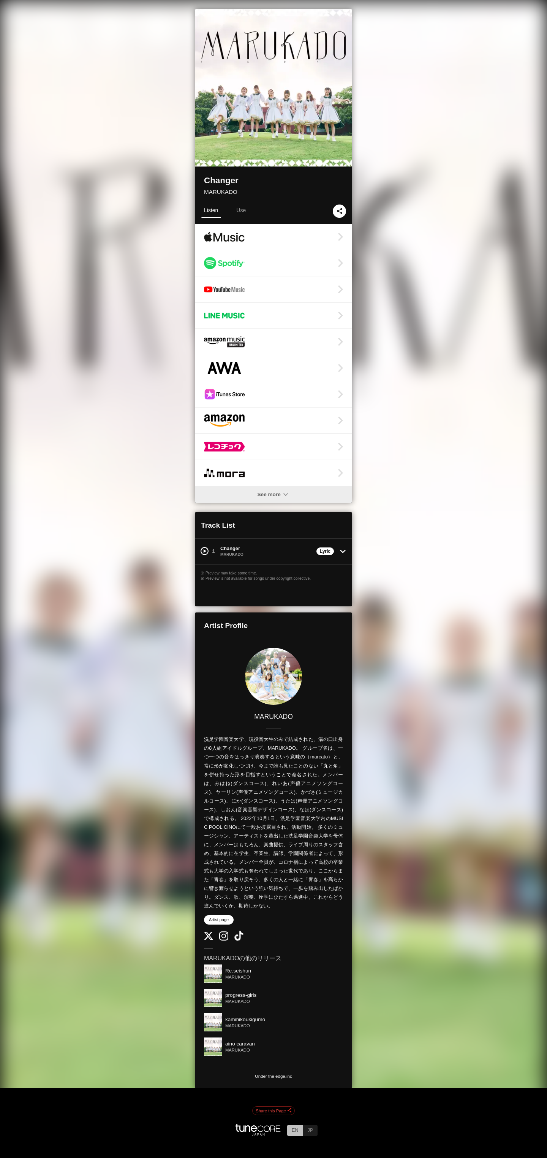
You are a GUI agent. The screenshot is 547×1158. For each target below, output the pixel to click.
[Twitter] (208, 938)
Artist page (219, 919)
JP (310, 1130)
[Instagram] (223, 939)
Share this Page (273, 1111)
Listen (211, 210)
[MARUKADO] (273, 676)
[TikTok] (238, 939)
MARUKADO (220, 192)
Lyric (325, 551)
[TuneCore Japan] (258, 1133)
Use (241, 210)
